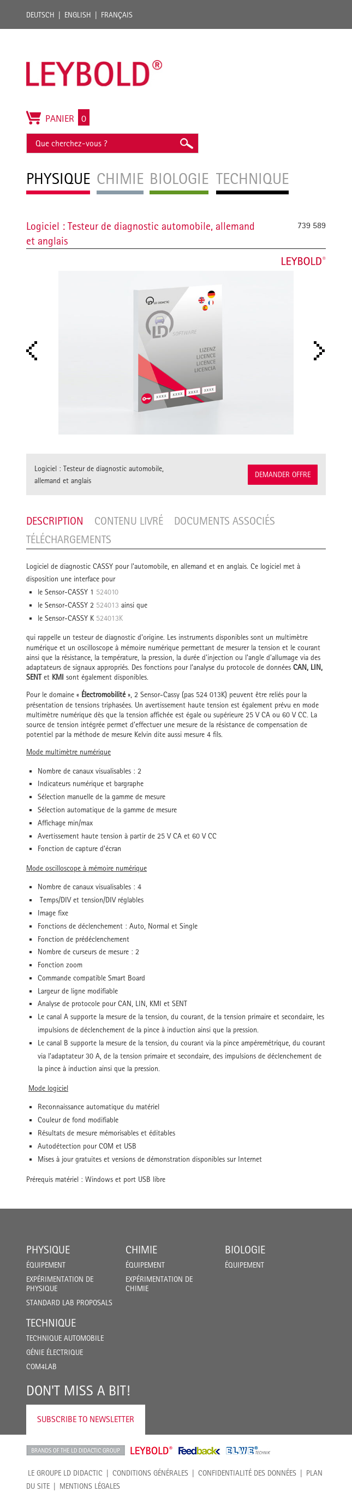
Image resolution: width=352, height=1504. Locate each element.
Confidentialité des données (247, 1473)
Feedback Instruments (199, 1450)
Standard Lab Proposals (69, 1302)
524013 (107, 605)
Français (117, 14)
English (77, 14)
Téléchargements (68, 539)
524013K (109, 618)
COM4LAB (41, 1366)
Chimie (141, 1249)
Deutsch (40, 14)
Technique (51, 1322)
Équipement (45, 1265)
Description (54, 520)
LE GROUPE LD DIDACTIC (65, 1473)
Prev (35, 350)
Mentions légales (89, 1486)
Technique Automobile (65, 1338)
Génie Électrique (54, 1352)
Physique (48, 1249)
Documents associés (224, 520)
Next (322, 350)
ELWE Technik (248, 1450)
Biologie (245, 1249)
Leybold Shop (151, 1450)
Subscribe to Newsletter (85, 1419)
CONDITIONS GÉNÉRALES (150, 1473)
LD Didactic (75, 1450)
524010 (107, 591)
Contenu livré (128, 520)
